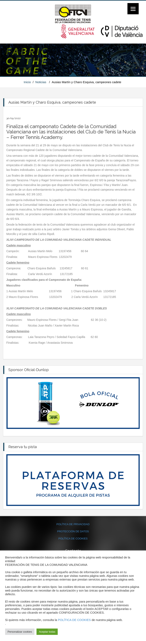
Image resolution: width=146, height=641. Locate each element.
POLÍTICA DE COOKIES (72, 538)
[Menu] (133, 8)
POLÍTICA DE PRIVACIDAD (73, 524)
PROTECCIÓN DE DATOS (73, 531)
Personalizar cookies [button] (20, 631)
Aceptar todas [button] (47, 631)
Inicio (27, 82)
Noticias (40, 82)
